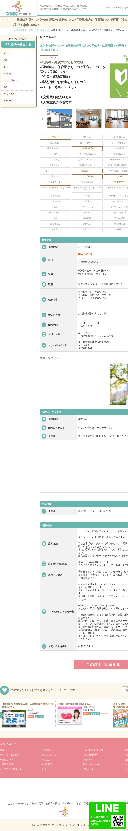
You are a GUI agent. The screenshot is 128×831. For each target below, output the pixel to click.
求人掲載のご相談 (71, 803)
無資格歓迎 (47, 764)
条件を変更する (18, 44)
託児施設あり (48, 750)
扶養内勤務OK (90, 755)
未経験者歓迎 (6, 764)
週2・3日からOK (50, 755)
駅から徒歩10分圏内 (10, 755)
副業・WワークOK (92, 764)
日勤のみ (46, 759)
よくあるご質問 (35, 803)
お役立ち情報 (53, 803)
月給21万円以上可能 (93, 750)
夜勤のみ (87, 759)
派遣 (44, 769)
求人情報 (44, 30)
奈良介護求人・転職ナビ (26, 30)
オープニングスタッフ (11, 769)
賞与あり (4, 750)
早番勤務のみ (6, 759)
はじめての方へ (16, 803)
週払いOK (88, 769)
